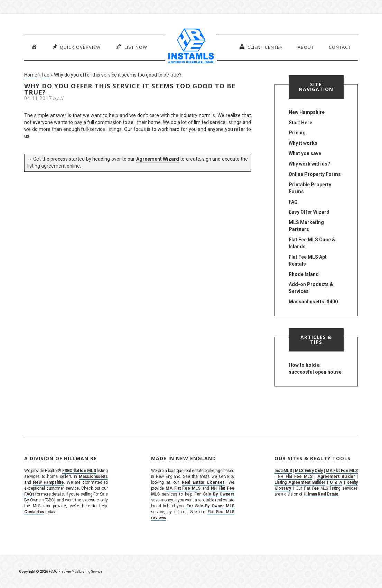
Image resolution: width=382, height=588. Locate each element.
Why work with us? (309, 164)
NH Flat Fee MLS (295, 476)
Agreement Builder (336, 476)
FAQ (293, 202)
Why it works (303, 143)
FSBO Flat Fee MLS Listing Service (75, 571)
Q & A (336, 482)
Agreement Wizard (157, 159)
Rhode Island (304, 274)
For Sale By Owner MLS (210, 506)
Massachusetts (93, 476)
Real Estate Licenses (203, 482)
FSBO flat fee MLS (79, 470)
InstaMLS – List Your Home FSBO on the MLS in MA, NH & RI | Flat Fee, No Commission (191, 47)
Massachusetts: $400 (313, 301)
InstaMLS (283, 470)
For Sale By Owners (214, 494)
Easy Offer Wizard (309, 212)
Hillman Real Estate (321, 494)
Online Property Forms (315, 174)
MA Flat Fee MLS (183, 488)
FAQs (29, 494)
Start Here (300, 122)
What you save (305, 153)
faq (45, 75)
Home (30, 75)
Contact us (34, 511)
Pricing (297, 132)
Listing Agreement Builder (299, 482)
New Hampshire (307, 112)
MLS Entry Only (309, 470)
